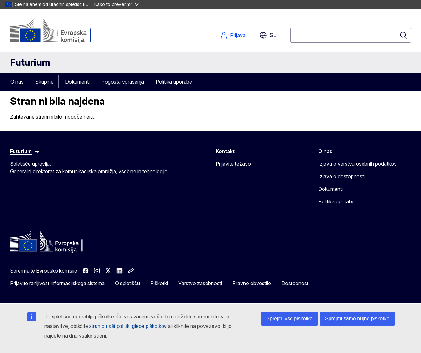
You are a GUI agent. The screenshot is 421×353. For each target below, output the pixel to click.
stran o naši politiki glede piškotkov (128, 326)
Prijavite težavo (233, 164)
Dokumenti (77, 82)
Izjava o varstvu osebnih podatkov (357, 164)
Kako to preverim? (116, 4)
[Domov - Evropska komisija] (61, 31)
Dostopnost (294, 283)
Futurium (30, 62)
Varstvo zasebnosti (200, 283)
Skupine (44, 82)
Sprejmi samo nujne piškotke (357, 318)
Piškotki (159, 283)
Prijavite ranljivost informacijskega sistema (57, 283)
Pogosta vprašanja (122, 82)
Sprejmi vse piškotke (289, 318)
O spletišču (127, 283)
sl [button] (267, 35)
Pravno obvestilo (251, 283)
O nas (17, 82)
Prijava (233, 35)
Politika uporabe (174, 82)
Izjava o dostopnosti (341, 176)
